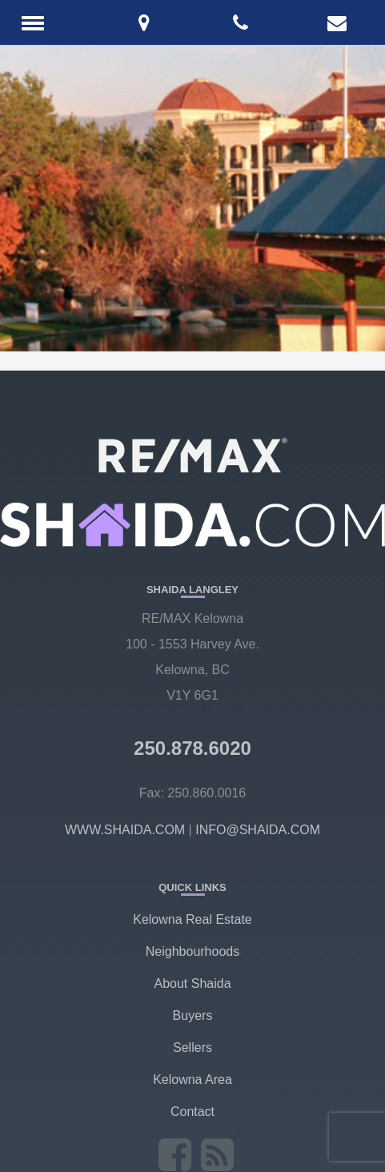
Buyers (193, 1015)
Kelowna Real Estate (192, 919)
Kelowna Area (192, 1079)
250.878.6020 (192, 748)
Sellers (192, 1047)
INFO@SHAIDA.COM (257, 830)
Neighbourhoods (192, 951)
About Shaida (192, 983)
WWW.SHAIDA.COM (125, 830)
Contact (192, 1111)
